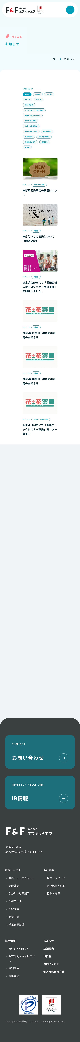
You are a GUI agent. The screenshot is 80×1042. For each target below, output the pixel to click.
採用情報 (10, 940)
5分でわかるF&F (18, 948)
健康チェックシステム (22, 878)
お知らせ (48, 940)
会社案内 (48, 870)
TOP (54, 59)
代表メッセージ (56, 878)
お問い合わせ (51, 964)
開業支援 (14, 917)
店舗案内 (48, 948)
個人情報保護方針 (53, 971)
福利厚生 (14, 968)
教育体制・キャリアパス (22, 958)
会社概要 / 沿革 (56, 885)
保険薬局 (14, 885)
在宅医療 (14, 909)
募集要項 (14, 976)
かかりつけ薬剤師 (19, 893)
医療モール (15, 901)
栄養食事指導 (16, 924)
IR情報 (47, 956)
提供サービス (13, 870)
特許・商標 (53, 893)
